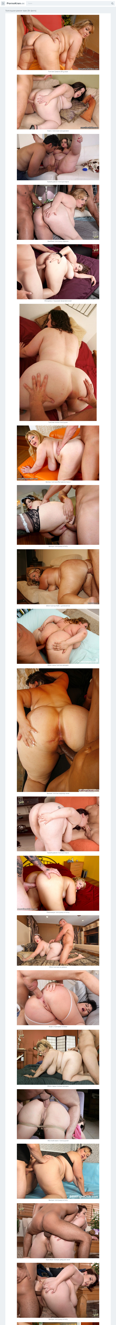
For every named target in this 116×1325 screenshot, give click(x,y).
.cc (15, 3)
